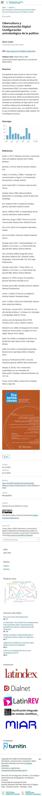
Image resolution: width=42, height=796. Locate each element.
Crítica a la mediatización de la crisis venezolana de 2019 (17, 651)
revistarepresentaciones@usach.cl (14, 770)
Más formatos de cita (11, 540)
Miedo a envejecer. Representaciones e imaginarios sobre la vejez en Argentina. (18, 636)
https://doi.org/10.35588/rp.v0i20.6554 (20, 51)
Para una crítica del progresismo (15, 617)
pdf (6, 457)
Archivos (11, 7)
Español (6, 569)
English (6, 566)
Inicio (4, 7)
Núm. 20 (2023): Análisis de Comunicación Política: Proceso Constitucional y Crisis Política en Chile (19, 11)
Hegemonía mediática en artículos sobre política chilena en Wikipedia (18, 644)
